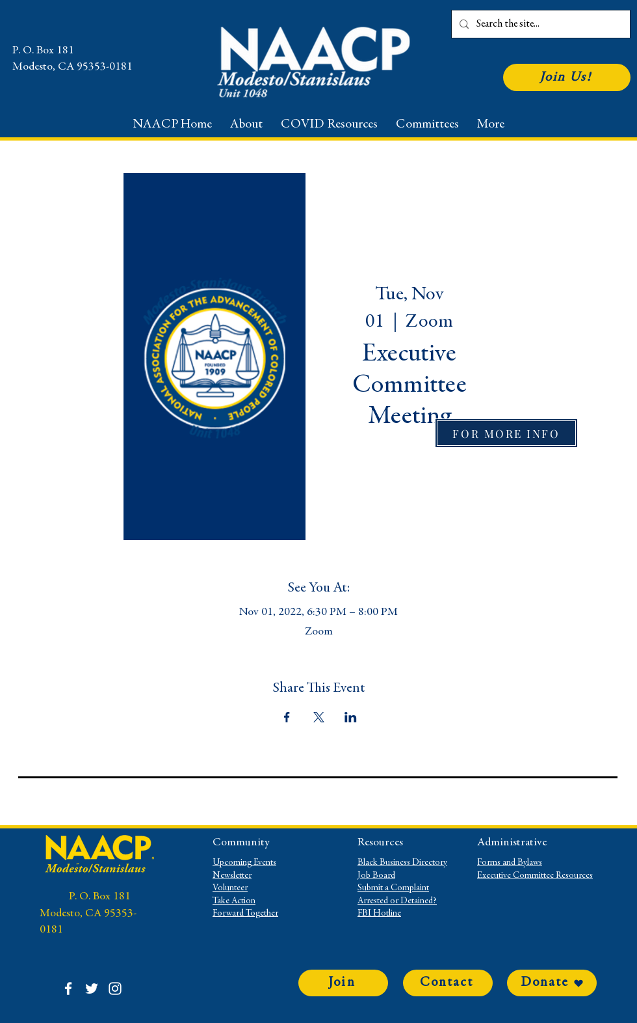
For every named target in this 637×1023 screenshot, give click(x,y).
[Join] (343, 983)
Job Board (376, 875)
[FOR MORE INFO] (506, 433)
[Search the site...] (539, 24)
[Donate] (552, 983)
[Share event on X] (319, 717)
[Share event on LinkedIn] (350, 717)
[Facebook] (68, 988)
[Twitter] (91, 988)
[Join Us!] (566, 77)
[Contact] (448, 983)
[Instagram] (115, 988)
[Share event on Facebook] (287, 717)
